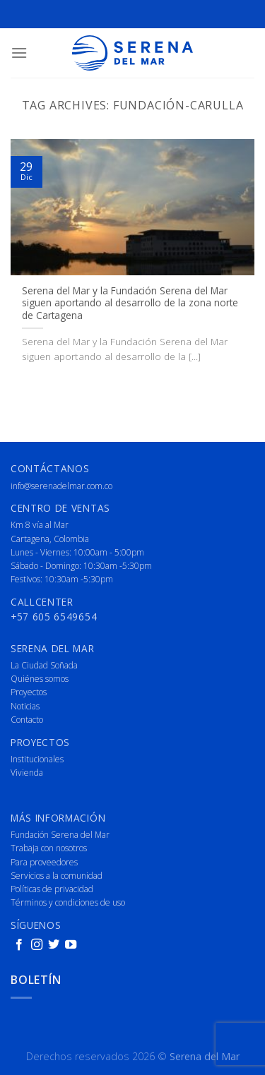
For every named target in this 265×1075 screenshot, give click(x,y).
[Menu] (19, 52)
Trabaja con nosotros (49, 848)
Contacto (27, 720)
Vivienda (27, 773)
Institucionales (37, 759)
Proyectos (29, 692)
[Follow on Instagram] (36, 945)
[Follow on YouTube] (70, 945)
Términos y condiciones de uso (68, 902)
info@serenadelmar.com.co (61, 486)
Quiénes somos (40, 679)
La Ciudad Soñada (44, 665)
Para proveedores (44, 862)
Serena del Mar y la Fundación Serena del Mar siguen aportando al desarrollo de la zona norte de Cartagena (130, 303)
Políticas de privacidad (52, 889)
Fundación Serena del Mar (60, 835)
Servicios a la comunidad (56, 876)
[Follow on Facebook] (19, 945)
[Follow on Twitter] (53, 945)
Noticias (25, 706)
